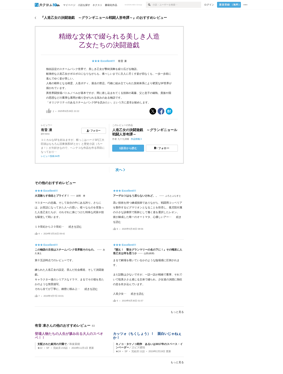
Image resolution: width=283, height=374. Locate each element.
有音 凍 (122, 60)
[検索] (149, 5)
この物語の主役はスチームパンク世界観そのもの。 (65, 249)
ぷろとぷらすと (173, 196)
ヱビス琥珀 (138, 347)
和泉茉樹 (74, 344)
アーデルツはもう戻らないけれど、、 (135, 195)
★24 (118, 351)
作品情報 (136, 139)
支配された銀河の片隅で (52, 344)
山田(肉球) (149, 253)
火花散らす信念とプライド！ (52, 195)
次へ (120, 170)
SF (47, 348)
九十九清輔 (123, 139)
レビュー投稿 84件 (50, 156)
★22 (40, 348)
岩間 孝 (80, 196)
